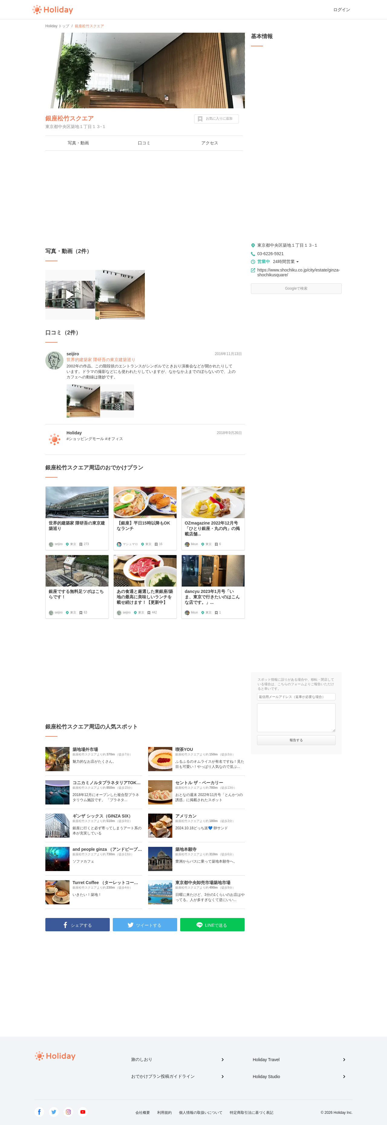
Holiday (52, 10)
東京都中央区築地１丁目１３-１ (287, 245)
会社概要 (142, 1112)
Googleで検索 (296, 288)
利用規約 (164, 1112)
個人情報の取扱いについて (201, 1112)
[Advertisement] (145, 199)
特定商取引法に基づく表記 (251, 1112)
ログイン (341, 9)
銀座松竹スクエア (69, 118)
